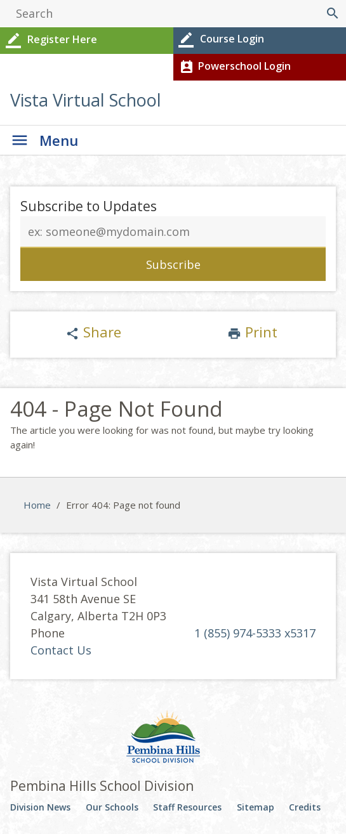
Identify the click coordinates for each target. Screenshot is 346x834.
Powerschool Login (234, 67)
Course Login (220, 39)
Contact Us (60, 650)
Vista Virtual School (85, 100)
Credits (305, 807)
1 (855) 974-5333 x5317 (255, 633)
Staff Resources (187, 807)
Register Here (50, 40)
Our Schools (112, 807)
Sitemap (255, 807)
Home (37, 504)
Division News (40, 807)
